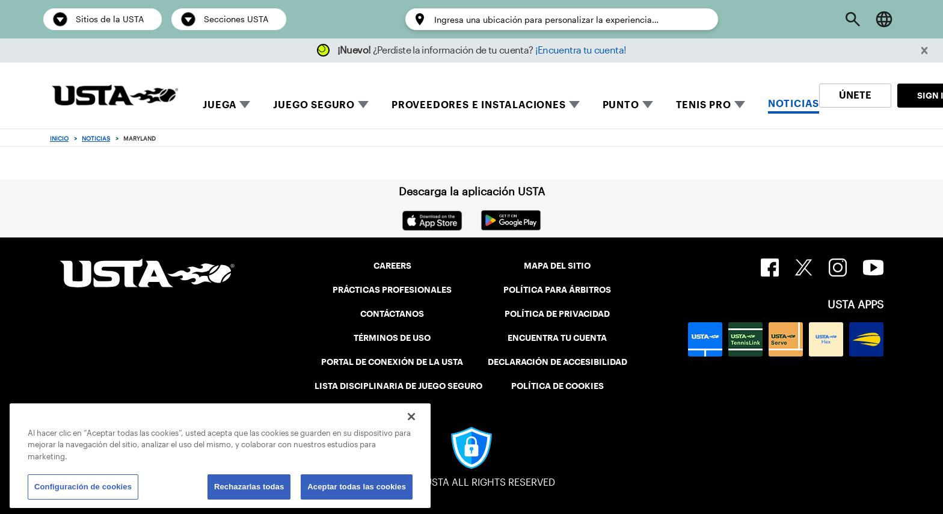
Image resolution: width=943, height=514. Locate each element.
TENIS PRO (703, 105)
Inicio (59, 138)
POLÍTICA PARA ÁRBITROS (557, 290)
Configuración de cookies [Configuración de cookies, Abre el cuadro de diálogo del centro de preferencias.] (83, 486)
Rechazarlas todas (249, 486)
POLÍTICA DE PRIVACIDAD (557, 314)
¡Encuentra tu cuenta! (581, 50)
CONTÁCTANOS (392, 314)
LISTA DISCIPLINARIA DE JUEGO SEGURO (398, 386)
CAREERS (392, 266)
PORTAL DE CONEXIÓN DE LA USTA (392, 362)
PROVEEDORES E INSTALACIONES (479, 105)
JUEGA (219, 105)
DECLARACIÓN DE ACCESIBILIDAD (557, 362)
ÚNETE (855, 95)
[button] (924, 51)
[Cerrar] (411, 416)
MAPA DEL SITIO (557, 266)
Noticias (96, 138)
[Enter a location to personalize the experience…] (570, 19)
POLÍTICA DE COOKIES (557, 386)
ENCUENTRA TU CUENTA (557, 338)
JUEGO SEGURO (314, 105)
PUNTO (621, 105)
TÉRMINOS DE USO (392, 338)
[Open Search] (852, 19)
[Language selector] (884, 19)
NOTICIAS (793, 103)
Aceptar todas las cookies (356, 486)
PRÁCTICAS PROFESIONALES (392, 290)
